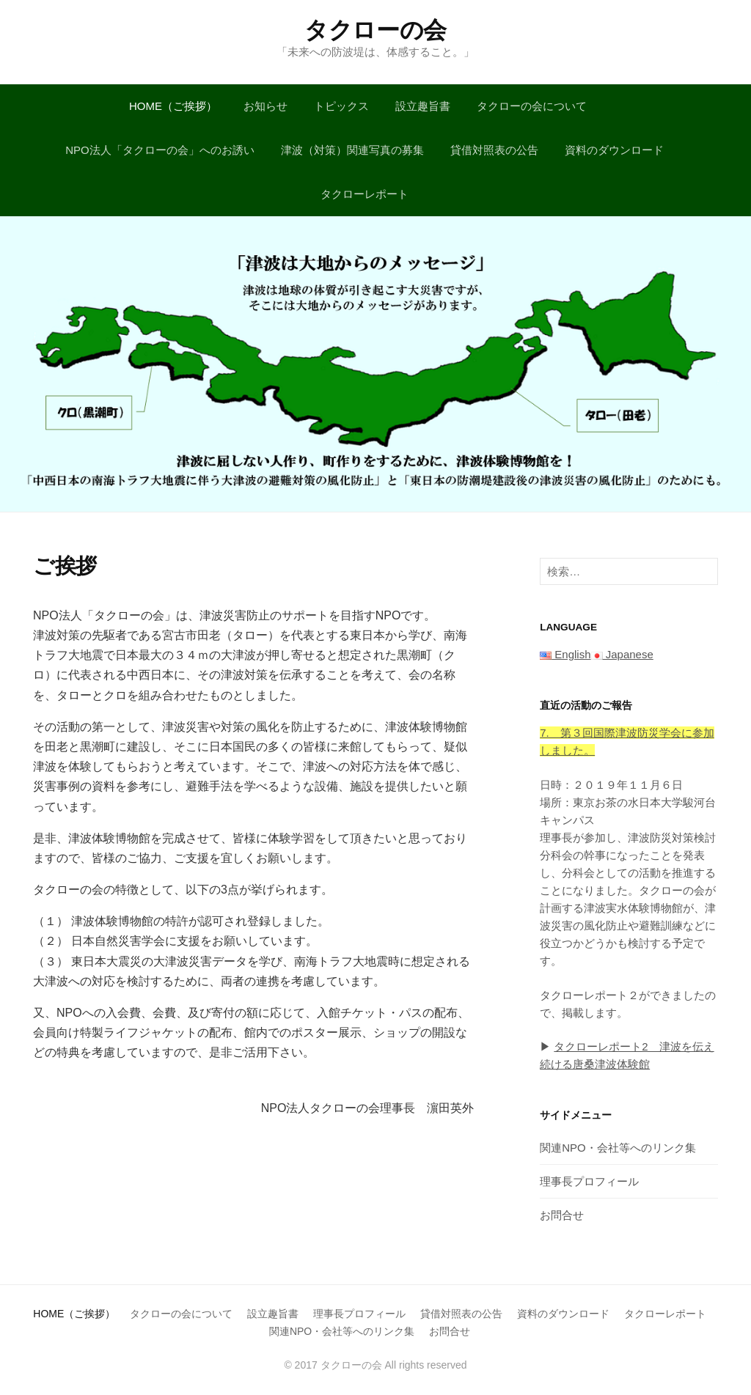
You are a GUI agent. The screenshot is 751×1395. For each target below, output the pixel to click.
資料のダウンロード (614, 150)
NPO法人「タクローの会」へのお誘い (159, 150)
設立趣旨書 (422, 106)
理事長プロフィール (589, 1181)
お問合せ (562, 1215)
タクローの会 (375, 30)
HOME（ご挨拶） (173, 106)
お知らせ (265, 106)
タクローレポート (364, 194)
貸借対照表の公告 (494, 150)
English (565, 654)
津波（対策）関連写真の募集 (352, 150)
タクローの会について (532, 106)
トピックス (341, 106)
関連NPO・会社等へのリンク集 (618, 1147)
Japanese (622, 654)
